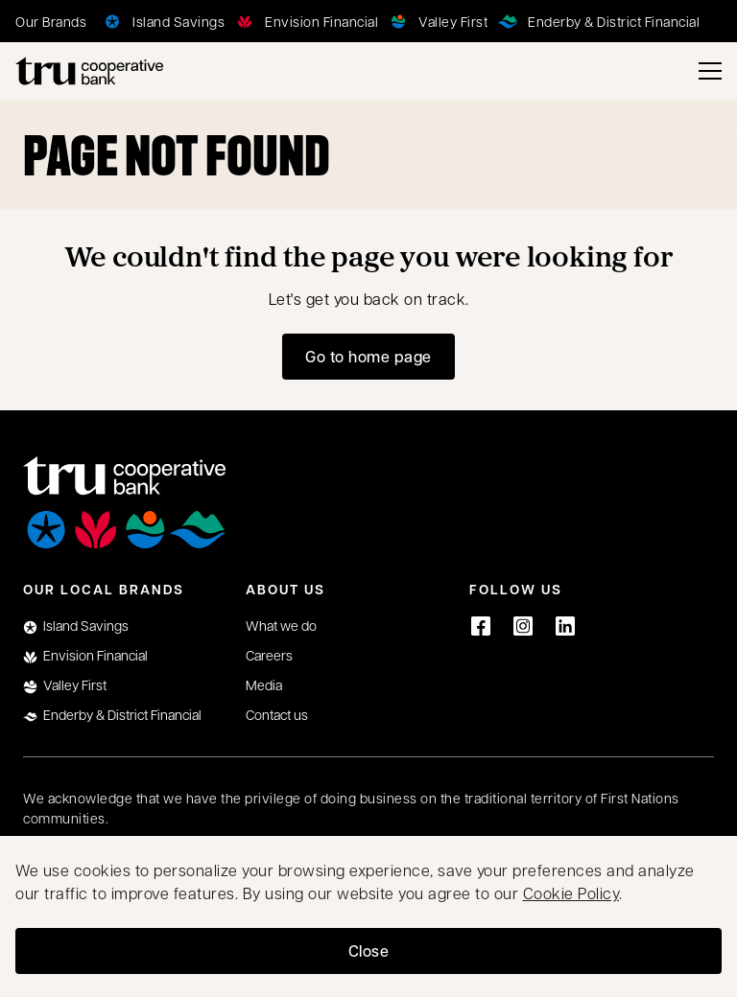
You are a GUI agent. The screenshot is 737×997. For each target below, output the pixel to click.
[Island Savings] (161, 21)
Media (264, 684)
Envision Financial (85, 655)
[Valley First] (435, 21)
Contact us (277, 714)
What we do (281, 625)
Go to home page (368, 356)
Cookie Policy (571, 893)
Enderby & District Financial (112, 715)
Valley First (65, 685)
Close (369, 950)
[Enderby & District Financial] (596, 21)
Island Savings (76, 625)
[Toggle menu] (710, 71)
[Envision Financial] (304, 21)
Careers (269, 654)
